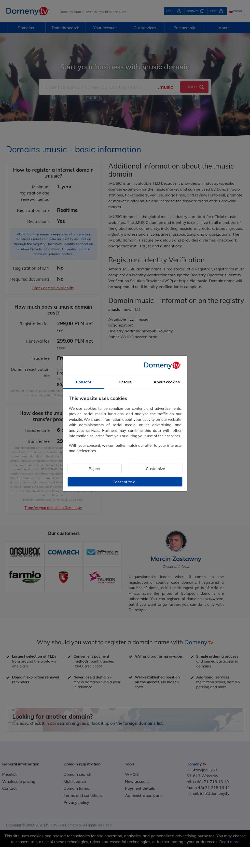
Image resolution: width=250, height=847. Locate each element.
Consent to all (125, 481)
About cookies (166, 381)
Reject (94, 468)
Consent (83, 381)
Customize (155, 468)
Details (125, 381)
